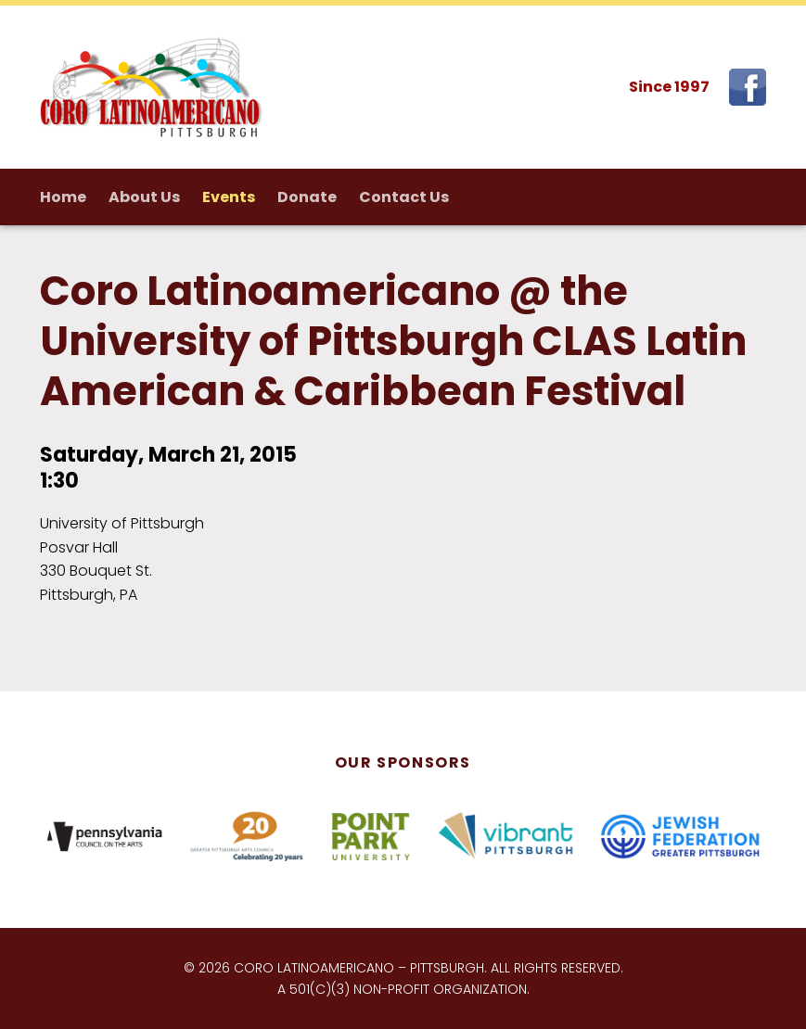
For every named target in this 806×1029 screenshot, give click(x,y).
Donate (307, 197)
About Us (144, 197)
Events (228, 197)
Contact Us (404, 197)
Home (63, 197)
